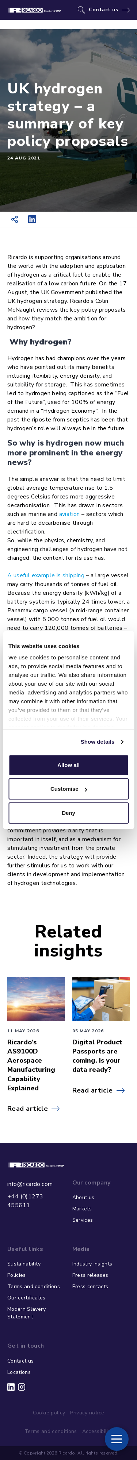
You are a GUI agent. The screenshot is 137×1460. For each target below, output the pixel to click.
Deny (68, 813)
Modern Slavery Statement (26, 1313)
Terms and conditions (33, 1286)
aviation (69, 514)
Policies (16, 1275)
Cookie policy (49, 1412)
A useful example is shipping (45, 575)
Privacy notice (87, 1412)
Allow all (68, 765)
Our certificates (26, 1297)
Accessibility (97, 1431)
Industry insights (92, 1263)
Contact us (103, 10)
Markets (82, 1208)
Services (82, 1220)
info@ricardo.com (30, 1184)
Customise (68, 789)
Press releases (90, 1275)
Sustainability (24, 1263)
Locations (19, 1372)
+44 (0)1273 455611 (25, 1201)
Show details (98, 742)
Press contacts (90, 1286)
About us (83, 1197)
